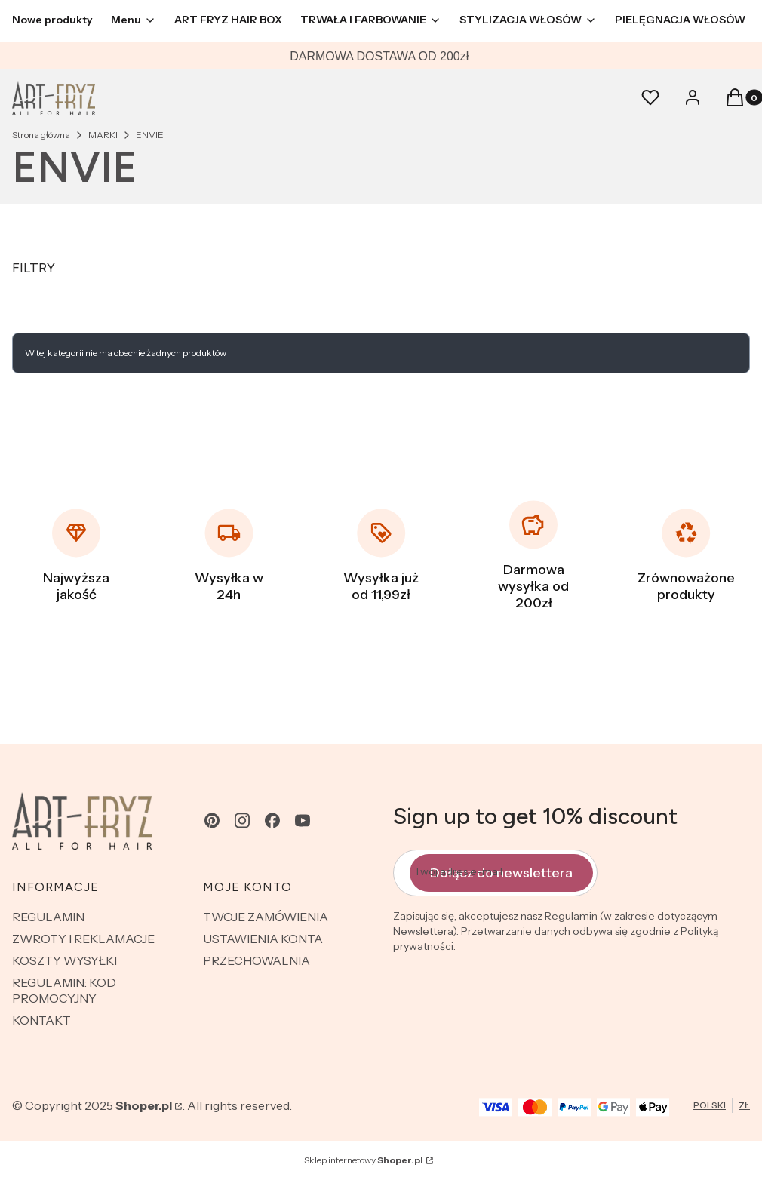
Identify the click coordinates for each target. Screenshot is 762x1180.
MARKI (103, 134)
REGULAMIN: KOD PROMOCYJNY (64, 990)
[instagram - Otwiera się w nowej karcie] (242, 820)
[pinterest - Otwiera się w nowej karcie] (212, 820)
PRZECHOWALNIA (256, 960)
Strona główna (41, 134)
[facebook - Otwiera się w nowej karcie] (272, 820)
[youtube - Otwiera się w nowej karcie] (302, 820)
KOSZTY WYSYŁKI (64, 960)
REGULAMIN (48, 916)
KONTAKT (41, 1020)
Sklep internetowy (363, 1160)
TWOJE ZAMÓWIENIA (265, 916)
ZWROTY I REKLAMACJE (83, 938)
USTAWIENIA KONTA (263, 938)
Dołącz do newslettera (501, 872)
